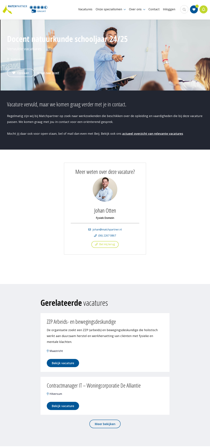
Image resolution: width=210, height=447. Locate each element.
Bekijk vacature (63, 363)
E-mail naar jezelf (48, 73)
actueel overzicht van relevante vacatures (152, 134)
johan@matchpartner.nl (107, 229)
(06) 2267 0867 (107, 235)
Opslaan (23, 73)
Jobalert (203, 10)
